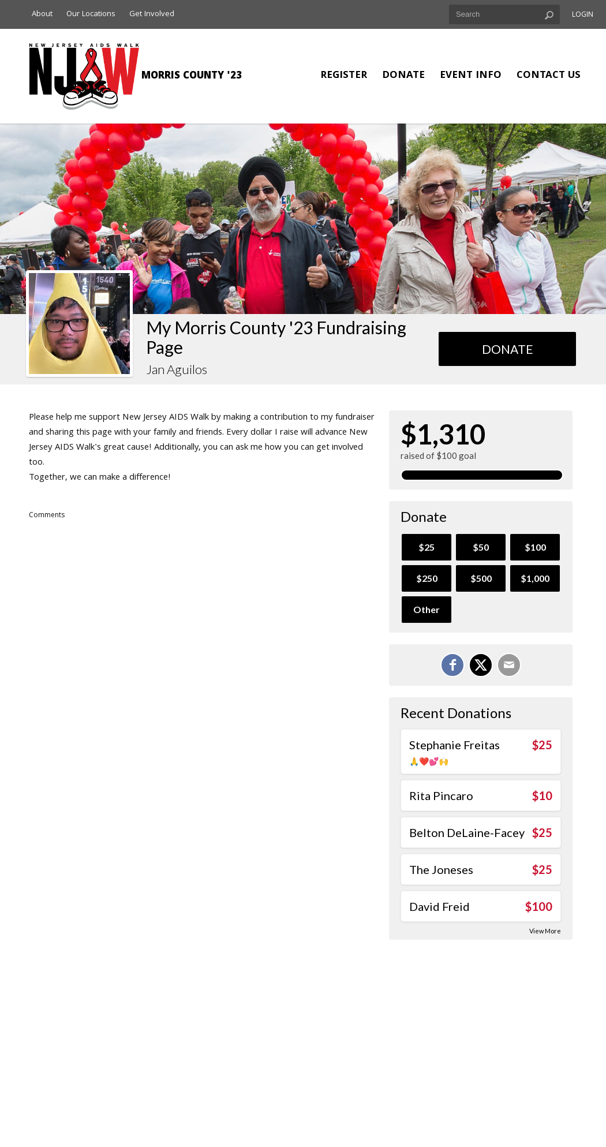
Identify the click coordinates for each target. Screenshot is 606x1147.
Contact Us (549, 76)
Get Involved (151, 14)
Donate (403, 76)
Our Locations (90, 14)
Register (343, 76)
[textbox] (504, 14)
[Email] (509, 665)
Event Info (471, 76)
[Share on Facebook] (452, 665)
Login (582, 15)
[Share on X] (481, 665)
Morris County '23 (191, 76)
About (42, 14)
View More (545, 931)
